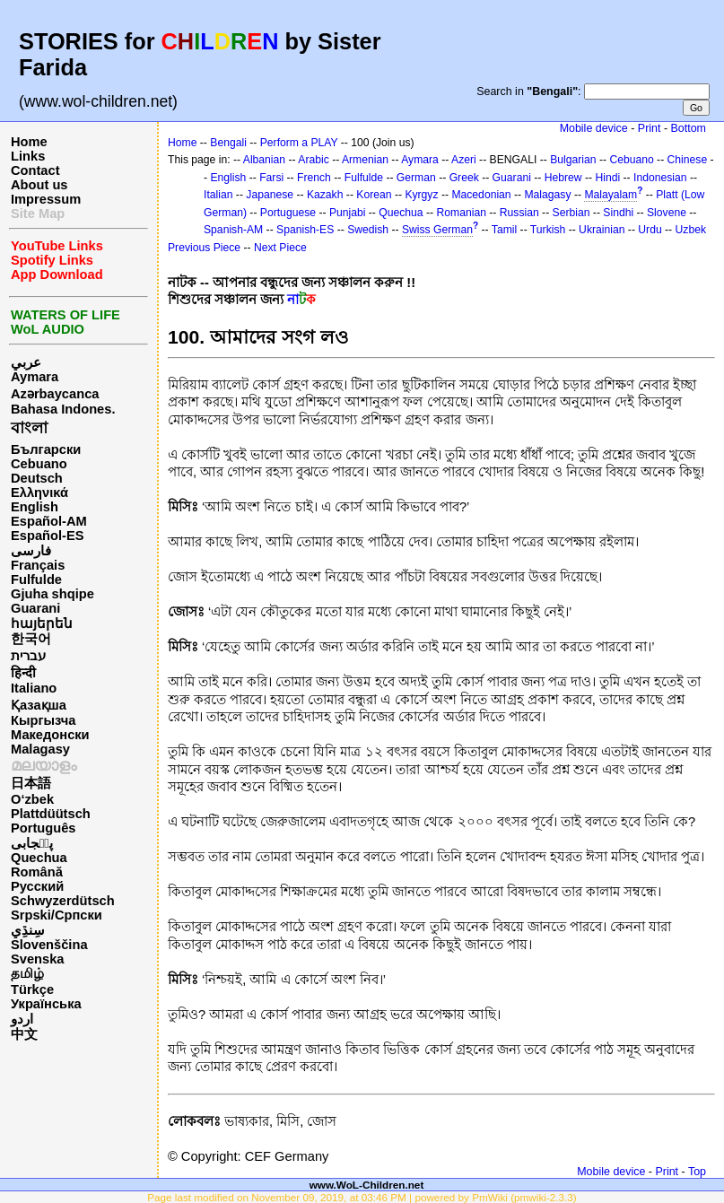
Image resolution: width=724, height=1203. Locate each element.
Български (46, 449)
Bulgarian (573, 159)
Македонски (50, 735)
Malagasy (40, 749)
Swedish (367, 229)
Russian (519, 212)
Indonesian (659, 177)
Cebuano (39, 464)
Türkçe (32, 989)
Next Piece (280, 247)
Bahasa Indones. (63, 409)
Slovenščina (49, 944)
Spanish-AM (233, 229)
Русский (37, 886)
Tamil (504, 229)
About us (39, 185)
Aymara (34, 377)
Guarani (35, 608)
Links (28, 156)
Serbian (571, 212)
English (34, 507)
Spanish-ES (305, 229)
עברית (28, 656)
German (416, 177)
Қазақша (38, 705)
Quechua (39, 857)
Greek (464, 177)
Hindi (607, 177)
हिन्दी (23, 673)
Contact (35, 170)
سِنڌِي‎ (28, 930)
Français (38, 565)
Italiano (34, 688)
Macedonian (480, 194)
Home (29, 142)
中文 (24, 1034)
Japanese (269, 194)
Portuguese (288, 212)
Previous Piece (204, 247)
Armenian (365, 159)
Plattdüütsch (51, 813)
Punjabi (347, 212)
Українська (46, 1004)
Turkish (547, 229)
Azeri (463, 159)
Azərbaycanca (55, 394)
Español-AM (49, 521)
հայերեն (42, 623)
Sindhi (618, 212)
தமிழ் (27, 973)
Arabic (313, 159)
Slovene (666, 212)
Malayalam (610, 194)
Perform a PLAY (299, 142)
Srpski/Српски (56, 915)
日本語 (31, 783)
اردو (22, 1019)
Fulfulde (36, 579)
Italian (218, 194)
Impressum (46, 199)
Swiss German (437, 229)
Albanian (264, 159)
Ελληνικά (39, 492)
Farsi (271, 177)
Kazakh (325, 194)
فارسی (31, 551)
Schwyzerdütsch (63, 901)
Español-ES (47, 535)
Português (43, 828)
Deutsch (37, 478)
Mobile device (594, 128)
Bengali (228, 142)
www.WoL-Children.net (367, 1184)
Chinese (687, 159)
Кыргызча (43, 720)
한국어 (31, 639)
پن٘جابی (32, 843)
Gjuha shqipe (52, 594)
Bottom (688, 128)
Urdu (649, 229)
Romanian (461, 212)
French (314, 177)
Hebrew (563, 177)
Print (649, 128)
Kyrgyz (421, 194)
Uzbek (691, 229)
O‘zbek (32, 799)
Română (37, 872)
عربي (26, 362)
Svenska (37, 959)
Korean (373, 194)
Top (697, 1171)
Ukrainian (601, 229)
